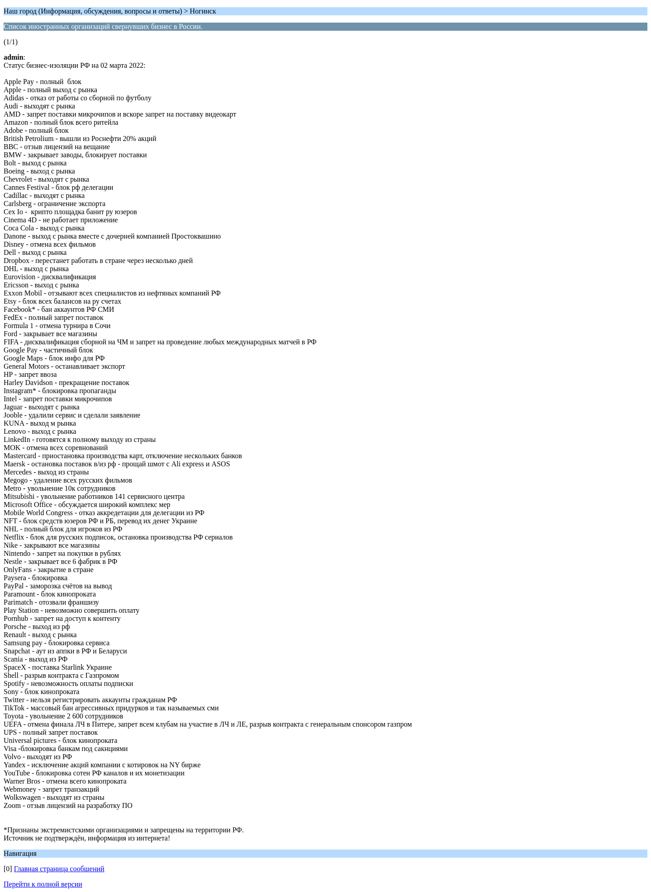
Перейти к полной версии (43, 884)
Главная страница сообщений (59, 869)
